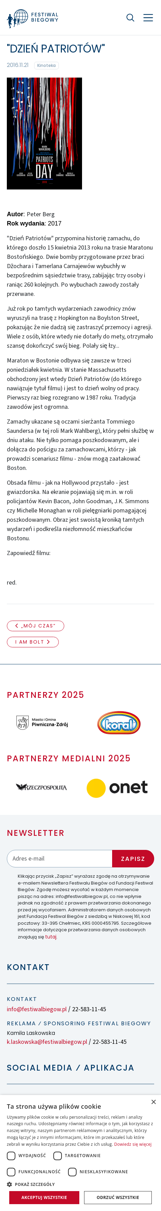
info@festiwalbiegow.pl (37, 1009)
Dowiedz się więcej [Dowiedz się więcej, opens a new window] (133, 1144)
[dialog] (80, 1153)
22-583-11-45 (89, 1009)
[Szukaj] (130, 17)
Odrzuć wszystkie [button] (118, 1197)
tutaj (50, 936)
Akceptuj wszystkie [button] (44, 1197)
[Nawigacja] (148, 17)
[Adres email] (59, 858)
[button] (80, 1184)
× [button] (153, 1102)
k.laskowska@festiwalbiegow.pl (47, 1042)
